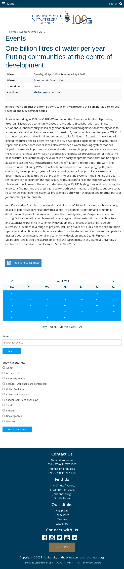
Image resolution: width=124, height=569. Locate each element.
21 (29, 311)
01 (47, 293)
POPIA (60, 562)
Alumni (8, 367)
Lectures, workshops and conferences (25, 383)
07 (29, 299)
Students (9, 410)
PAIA (69, 562)
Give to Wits (62, 547)
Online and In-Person (16, 394)
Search (116, 4)
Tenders (62, 519)
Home (12, 31)
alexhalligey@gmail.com (47, 92)
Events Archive (27, 31)
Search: (7, 336)
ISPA (77, 562)
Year (74, 327)
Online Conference (14, 389)
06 (12, 299)
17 (81, 305)
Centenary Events (14, 378)
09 (65, 299)
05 (113, 293)
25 (97, 311)
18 (97, 305)
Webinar (9, 421)
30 (12, 293)
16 (65, 305)
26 (113, 311)
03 (81, 293)
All (80, 327)
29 (47, 317)
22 (47, 311)
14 (29, 305)
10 (81, 299)
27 (12, 317)
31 (29, 293)
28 (29, 317)
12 (113, 299)
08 (47, 299)
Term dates (62, 515)
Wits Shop (62, 523)
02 (65, 293)
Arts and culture (13, 373)
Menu (11, 4)
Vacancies (62, 511)
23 (65, 311)
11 (97, 299)
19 (113, 305)
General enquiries (62, 460)
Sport (7, 405)
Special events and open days (20, 399)
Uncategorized (12, 416)
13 (12, 305)
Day (44, 327)
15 (47, 305)
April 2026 (63, 281)
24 (81, 311)
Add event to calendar (23, 263)
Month (64, 327)
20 (12, 311)
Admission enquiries (62, 469)
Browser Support (92, 562)
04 (97, 293)
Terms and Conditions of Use (38, 562)
